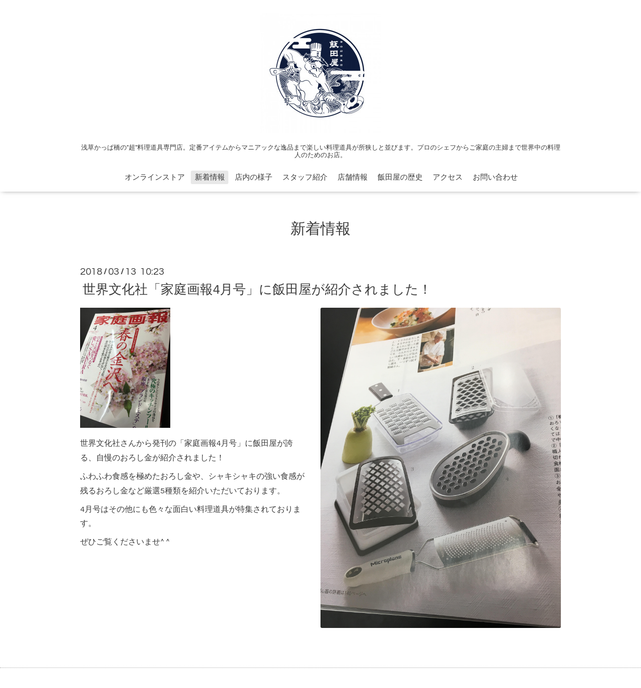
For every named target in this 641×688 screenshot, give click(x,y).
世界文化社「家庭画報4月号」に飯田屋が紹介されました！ (257, 289)
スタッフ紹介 (305, 177)
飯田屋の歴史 (400, 177)
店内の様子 (253, 177)
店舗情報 (353, 177)
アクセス (448, 177)
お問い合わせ (495, 177)
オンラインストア (155, 177)
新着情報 (210, 177)
